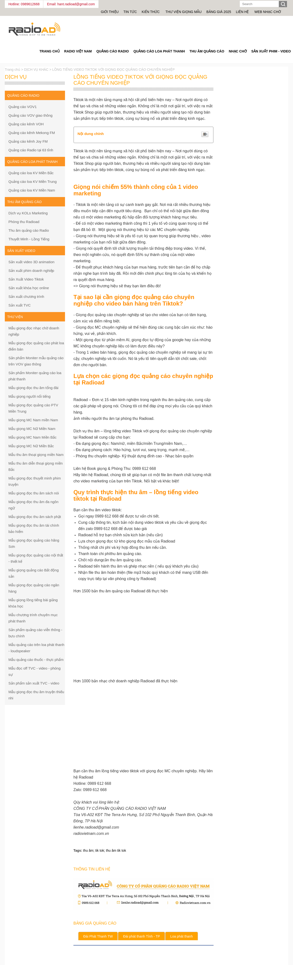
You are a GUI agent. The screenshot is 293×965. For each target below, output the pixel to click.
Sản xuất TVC (19, 305)
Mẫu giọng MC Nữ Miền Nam (31, 429)
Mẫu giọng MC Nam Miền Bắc (32, 437)
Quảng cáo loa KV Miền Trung (32, 181)
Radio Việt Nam (78, 51)
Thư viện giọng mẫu (183, 12)
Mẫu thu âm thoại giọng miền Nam (36, 455)
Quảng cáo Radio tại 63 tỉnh (30, 150)
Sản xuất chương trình (26, 296)
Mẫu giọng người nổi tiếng (29, 396)
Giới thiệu (110, 12)
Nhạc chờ (238, 51)
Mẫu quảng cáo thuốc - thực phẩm (36, 660)
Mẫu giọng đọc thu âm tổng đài (33, 388)
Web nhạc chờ (267, 12)
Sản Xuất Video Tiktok (26, 279)
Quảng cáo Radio (112, 51)
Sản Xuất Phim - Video (271, 51)
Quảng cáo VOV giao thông (30, 115)
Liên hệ (242, 12)
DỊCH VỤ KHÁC (36, 69)
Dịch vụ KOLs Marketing (28, 213)
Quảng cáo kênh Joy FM (28, 141)
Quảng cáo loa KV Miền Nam (31, 190)
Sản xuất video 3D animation (31, 262)
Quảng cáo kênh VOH (26, 124)
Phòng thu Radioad (23, 222)
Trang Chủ (49, 51)
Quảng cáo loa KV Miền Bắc (30, 173)
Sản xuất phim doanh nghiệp (31, 270)
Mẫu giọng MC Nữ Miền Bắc (31, 446)
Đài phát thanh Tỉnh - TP (141, 936)
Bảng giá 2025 (218, 12)
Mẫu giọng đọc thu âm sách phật (34, 517)
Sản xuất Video (21, 251)
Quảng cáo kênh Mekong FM (31, 133)
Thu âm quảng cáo (206, 51)
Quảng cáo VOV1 (22, 107)
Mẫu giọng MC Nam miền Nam (33, 420)
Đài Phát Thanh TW (98, 936)
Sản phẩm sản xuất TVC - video (33, 683)
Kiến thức (151, 12)
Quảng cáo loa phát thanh (159, 51)
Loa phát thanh (181, 936)
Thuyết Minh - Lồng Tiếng (28, 239)
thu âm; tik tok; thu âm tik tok (104, 850)
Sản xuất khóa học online (28, 288)
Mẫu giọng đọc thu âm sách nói (33, 493)
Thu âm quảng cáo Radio (28, 230)
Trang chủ (13, 69)
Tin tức (130, 12)
